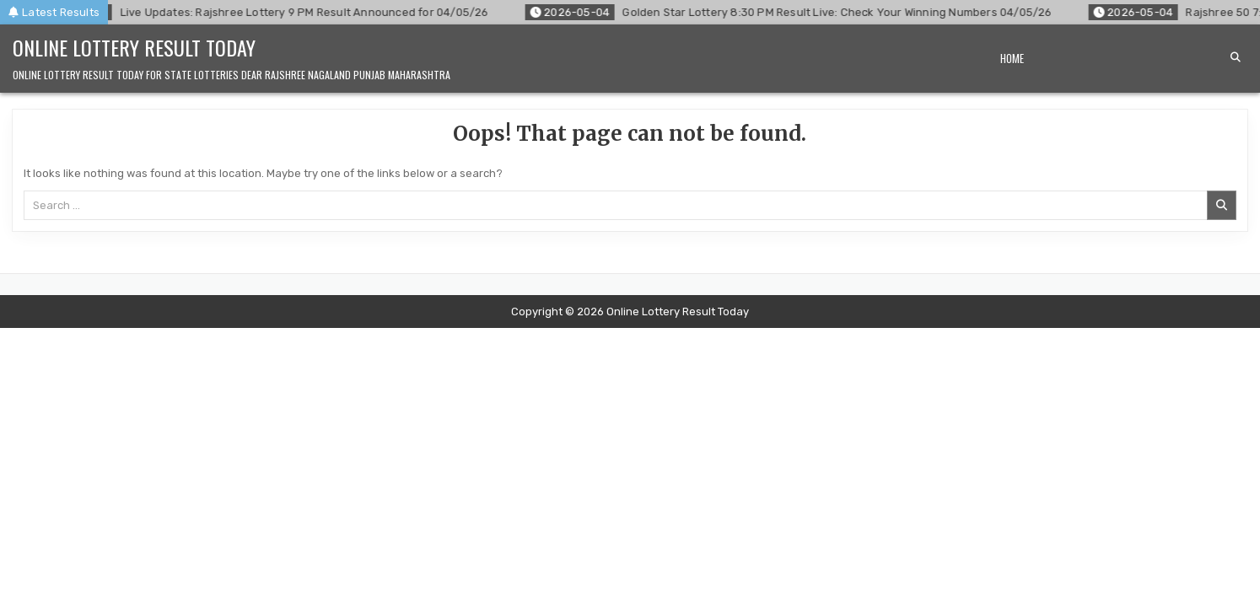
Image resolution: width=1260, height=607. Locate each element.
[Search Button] (1236, 57)
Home (1012, 58)
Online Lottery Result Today (134, 47)
